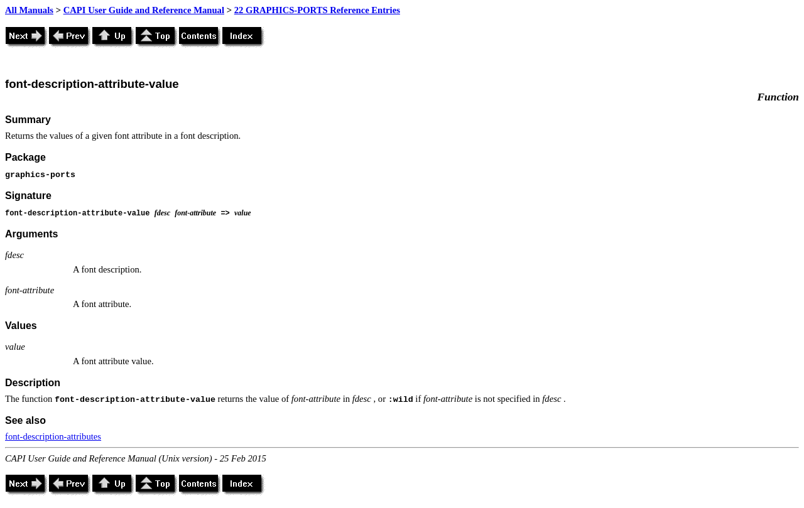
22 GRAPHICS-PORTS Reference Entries (317, 10)
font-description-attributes (53, 436)
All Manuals (29, 10)
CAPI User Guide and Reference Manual (143, 10)
